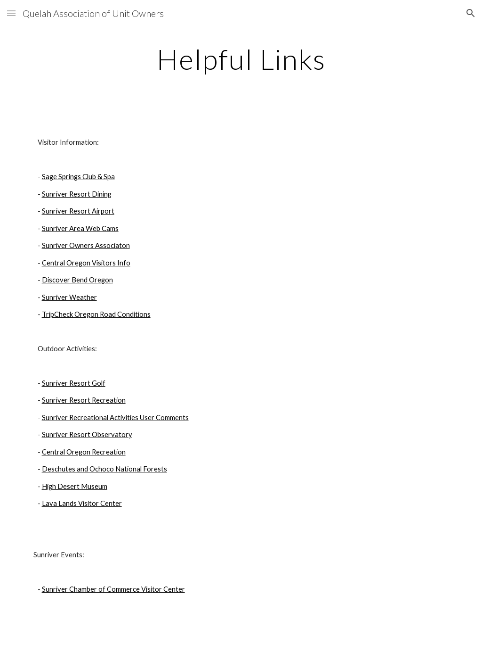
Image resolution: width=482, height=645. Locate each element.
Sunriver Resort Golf (73, 383)
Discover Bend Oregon (77, 280)
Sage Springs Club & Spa (78, 177)
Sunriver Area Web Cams (80, 228)
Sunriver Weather (69, 297)
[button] (11, 13)
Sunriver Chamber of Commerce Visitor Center (113, 589)
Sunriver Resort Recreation (84, 400)
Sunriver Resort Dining (77, 194)
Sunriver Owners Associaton (86, 245)
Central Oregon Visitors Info (86, 263)
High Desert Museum (74, 486)
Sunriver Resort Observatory (87, 434)
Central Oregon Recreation (84, 452)
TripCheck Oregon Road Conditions (96, 314)
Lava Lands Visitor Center (82, 503)
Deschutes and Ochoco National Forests (104, 469)
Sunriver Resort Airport (78, 211)
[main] (241, 59)
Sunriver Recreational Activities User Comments (115, 417)
